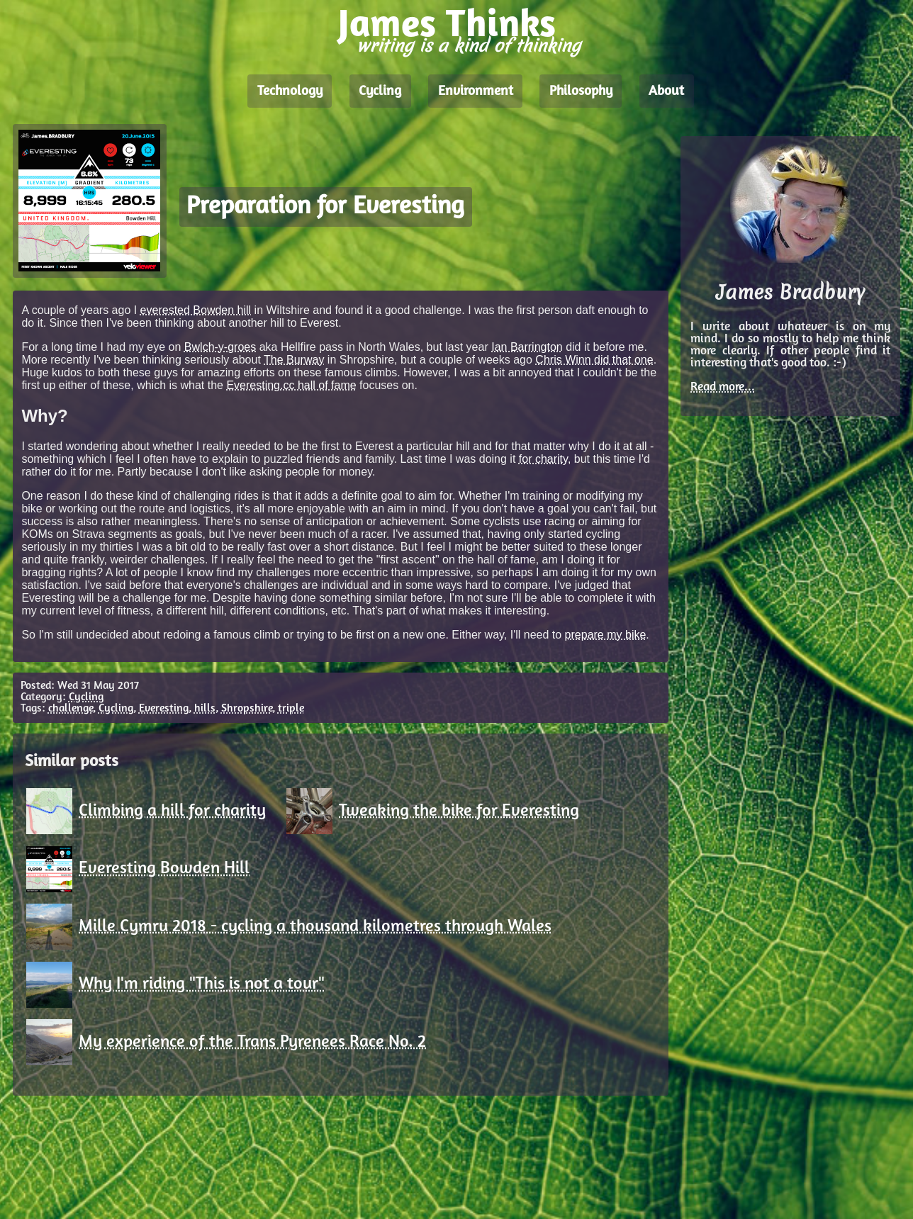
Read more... (722, 387)
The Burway (294, 360)
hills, (206, 708)
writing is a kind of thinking (469, 45)
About (666, 91)
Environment (475, 91)
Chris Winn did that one (594, 360)
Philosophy (580, 91)
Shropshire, (248, 708)
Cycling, (117, 708)
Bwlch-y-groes (220, 347)
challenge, (72, 708)
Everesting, (165, 708)
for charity (543, 459)
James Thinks (447, 26)
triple (291, 708)
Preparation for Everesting (325, 207)
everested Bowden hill (196, 310)
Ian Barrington (527, 347)
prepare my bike (605, 635)
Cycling (380, 91)
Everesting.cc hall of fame (291, 385)
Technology (290, 91)
